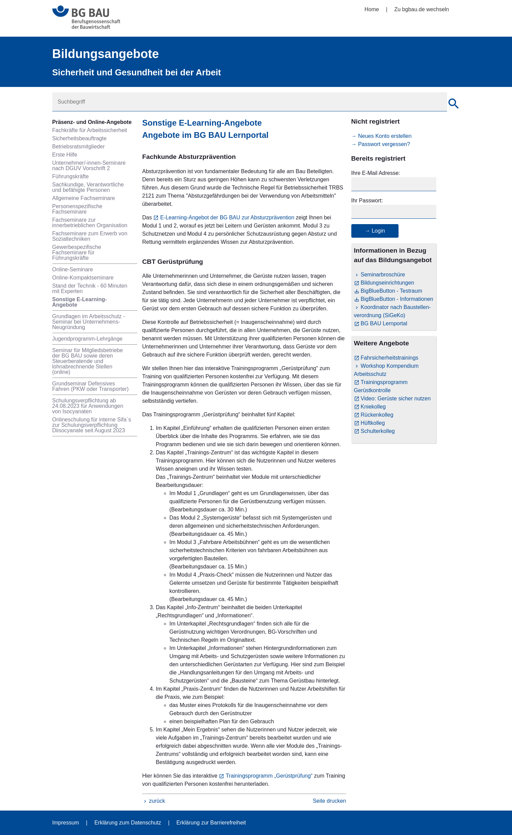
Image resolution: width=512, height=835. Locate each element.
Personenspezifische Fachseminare (77, 209)
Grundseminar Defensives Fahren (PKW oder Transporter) (90, 386)
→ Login (375, 231)
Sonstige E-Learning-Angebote (79, 302)
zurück (157, 801)
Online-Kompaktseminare (83, 277)
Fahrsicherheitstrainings (390, 358)
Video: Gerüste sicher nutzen (396, 398)
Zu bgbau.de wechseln (421, 9)
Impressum (65, 822)
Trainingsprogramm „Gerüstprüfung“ (269, 776)
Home (372, 9)
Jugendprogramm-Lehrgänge (87, 339)
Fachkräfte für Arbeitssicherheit (89, 130)
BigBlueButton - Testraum (391, 291)
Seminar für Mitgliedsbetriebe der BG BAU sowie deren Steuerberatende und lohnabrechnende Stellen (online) (87, 361)
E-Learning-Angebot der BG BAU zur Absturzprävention (227, 217)
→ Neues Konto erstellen (381, 136)
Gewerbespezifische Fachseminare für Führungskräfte (76, 252)
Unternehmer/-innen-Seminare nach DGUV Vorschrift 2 (89, 165)
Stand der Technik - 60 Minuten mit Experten (89, 288)
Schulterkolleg (378, 431)
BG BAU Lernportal (384, 323)
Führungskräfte (70, 176)
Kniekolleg (373, 407)
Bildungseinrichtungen (387, 283)
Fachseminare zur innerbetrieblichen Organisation (89, 222)
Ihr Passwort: (367, 200)
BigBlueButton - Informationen (397, 299)
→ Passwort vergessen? (380, 144)
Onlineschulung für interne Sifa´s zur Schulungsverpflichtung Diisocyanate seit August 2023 (91, 425)
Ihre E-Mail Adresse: (375, 173)
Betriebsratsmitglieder (78, 146)
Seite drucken (329, 801)
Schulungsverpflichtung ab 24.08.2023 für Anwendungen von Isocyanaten (87, 406)
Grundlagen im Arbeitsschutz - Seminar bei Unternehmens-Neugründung (88, 321)
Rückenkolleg (377, 415)
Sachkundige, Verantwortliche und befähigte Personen (88, 187)
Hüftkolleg (373, 423)
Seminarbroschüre (383, 274)
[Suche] (453, 104)
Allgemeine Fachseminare (83, 198)
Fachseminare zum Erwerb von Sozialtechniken (89, 236)
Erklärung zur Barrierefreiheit (211, 822)
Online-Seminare (72, 269)
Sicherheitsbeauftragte (79, 138)
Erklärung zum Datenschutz (127, 822)
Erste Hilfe (64, 155)
